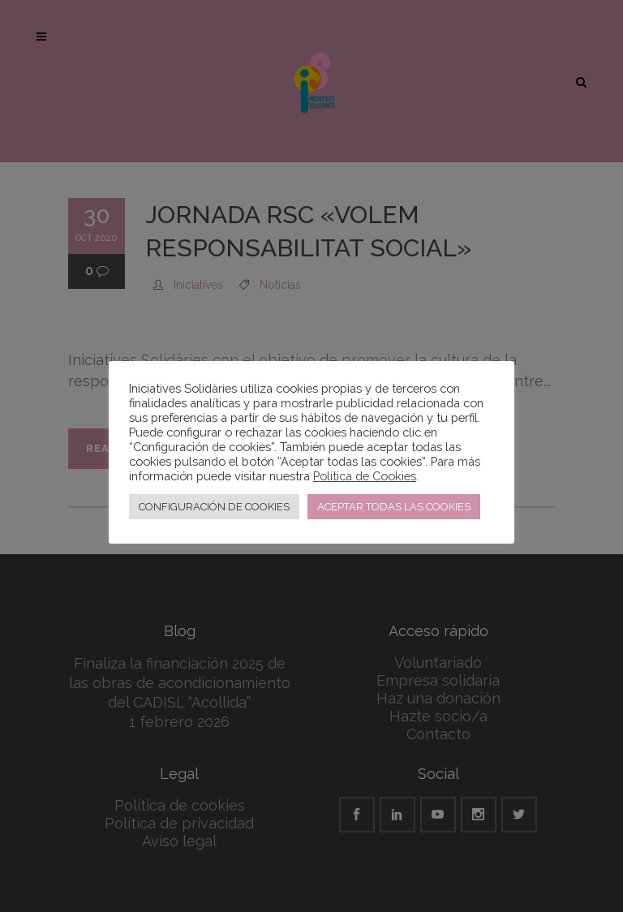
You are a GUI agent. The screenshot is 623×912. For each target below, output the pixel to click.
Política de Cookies (364, 476)
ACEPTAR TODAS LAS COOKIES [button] (393, 507)
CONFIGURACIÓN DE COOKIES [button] (214, 507)
